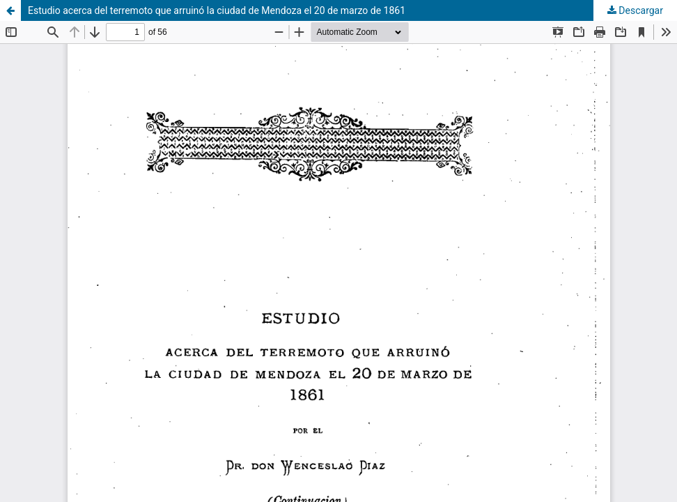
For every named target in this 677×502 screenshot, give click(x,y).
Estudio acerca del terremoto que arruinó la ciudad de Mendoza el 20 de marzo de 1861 (216, 10)
